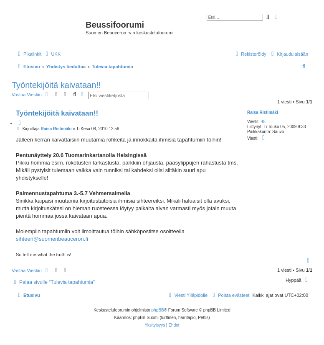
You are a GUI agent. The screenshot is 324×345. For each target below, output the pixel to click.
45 (263, 121)
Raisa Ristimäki (262, 112)
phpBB (158, 310)
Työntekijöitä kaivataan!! (56, 85)
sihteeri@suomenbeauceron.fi (52, 239)
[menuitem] (52, 54)
